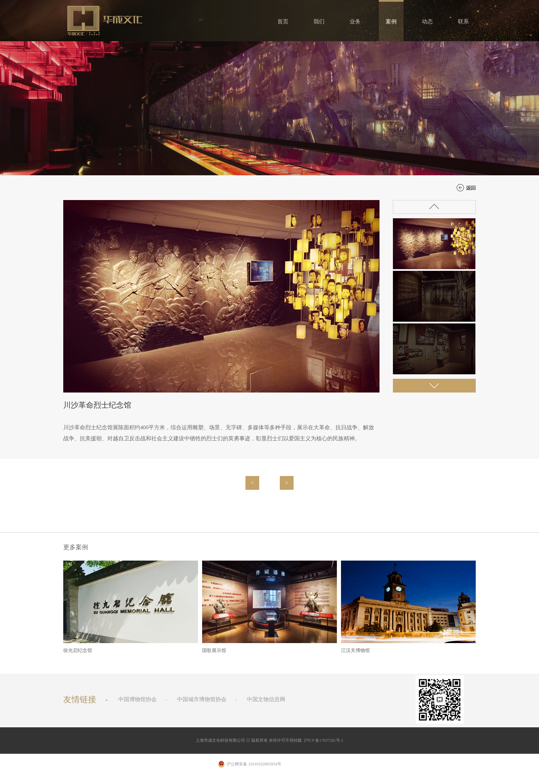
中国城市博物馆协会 (202, 699)
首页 (282, 21)
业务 (355, 21)
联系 (463, 21)
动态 (427, 21)
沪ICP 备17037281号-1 (323, 740)
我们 (319, 21)
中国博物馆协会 (137, 699)
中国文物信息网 (266, 699)
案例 (391, 21)
